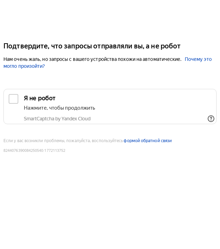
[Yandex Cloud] (110, 20)
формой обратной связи (148, 140)
